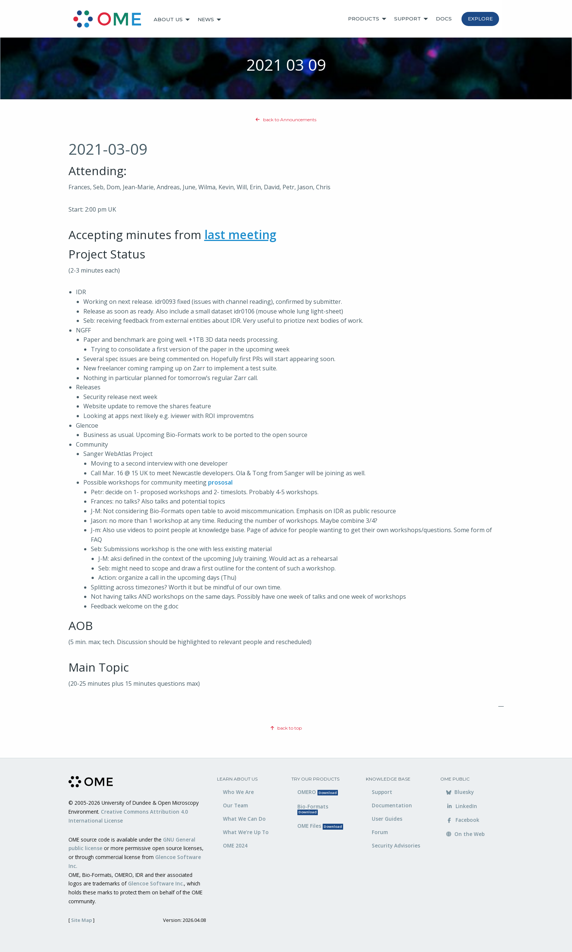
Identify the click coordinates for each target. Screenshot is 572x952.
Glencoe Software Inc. (156, 883)
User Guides (387, 818)
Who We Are (238, 791)
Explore (480, 19)
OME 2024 (235, 845)
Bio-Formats (312, 809)
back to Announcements (286, 119)
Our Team (235, 805)
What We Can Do (244, 818)
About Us (168, 19)
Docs (444, 19)
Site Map (81, 920)
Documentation (392, 805)
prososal (220, 482)
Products (363, 19)
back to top (286, 728)
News (206, 19)
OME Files (320, 825)
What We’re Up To (246, 832)
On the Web (465, 833)
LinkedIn (461, 806)
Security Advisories (396, 845)
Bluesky (460, 791)
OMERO (317, 791)
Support (407, 19)
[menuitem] (110, 19)
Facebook (462, 819)
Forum (380, 832)
